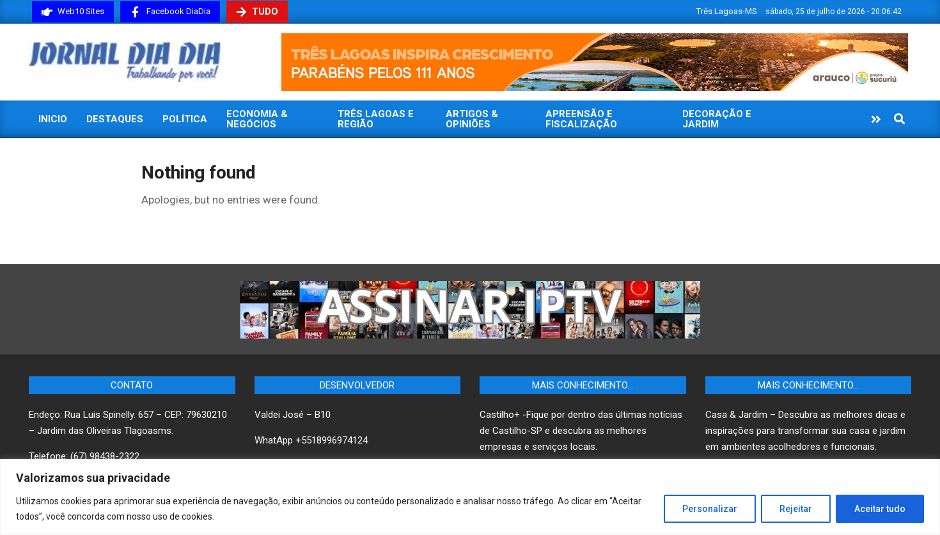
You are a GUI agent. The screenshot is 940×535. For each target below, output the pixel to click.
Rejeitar (795, 509)
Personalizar (709, 509)
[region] (470, 497)
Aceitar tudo (879, 509)
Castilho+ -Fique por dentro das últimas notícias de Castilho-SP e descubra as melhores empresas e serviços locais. (581, 430)
